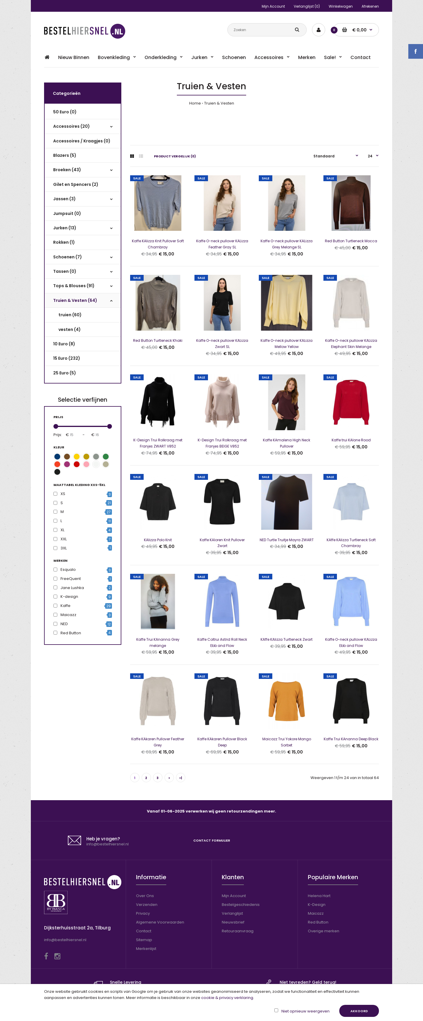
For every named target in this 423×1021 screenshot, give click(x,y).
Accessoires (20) (71, 126)
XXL (64, 539)
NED (64, 624)
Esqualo (68, 569)
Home (195, 103)
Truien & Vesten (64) (75, 300)
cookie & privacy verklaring (227, 997)
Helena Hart (319, 896)
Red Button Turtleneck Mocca (351, 240)
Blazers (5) (65, 155)
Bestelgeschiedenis (241, 904)
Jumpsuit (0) (67, 213)
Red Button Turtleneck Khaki (157, 340)
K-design (69, 596)
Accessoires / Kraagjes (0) (82, 141)
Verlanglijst (232, 913)
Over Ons (145, 896)
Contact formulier (211, 841)
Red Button (71, 633)
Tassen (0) (65, 271)
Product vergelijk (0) (175, 156)
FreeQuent (71, 578)
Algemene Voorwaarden (160, 922)
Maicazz (68, 615)
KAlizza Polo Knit (158, 539)
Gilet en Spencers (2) (76, 184)
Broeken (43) (67, 170)
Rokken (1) (64, 242)
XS (63, 494)
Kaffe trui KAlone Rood (351, 440)
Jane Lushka (72, 588)
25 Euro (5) (64, 373)
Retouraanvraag (238, 931)
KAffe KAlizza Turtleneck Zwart (287, 639)
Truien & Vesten (219, 103)
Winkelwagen (341, 6)
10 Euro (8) (64, 344)
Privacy (143, 913)
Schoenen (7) (67, 257)
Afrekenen (370, 6)
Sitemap (144, 940)
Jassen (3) (64, 199)
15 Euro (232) (66, 358)
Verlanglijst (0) (307, 6)
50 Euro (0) (65, 112)
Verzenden (146, 904)
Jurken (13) (65, 228)
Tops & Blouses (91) (74, 286)
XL (62, 530)
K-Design (316, 904)
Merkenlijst (146, 948)
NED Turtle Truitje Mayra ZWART (287, 539)
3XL (64, 548)
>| (180, 778)
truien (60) (71, 315)
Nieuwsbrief (233, 922)
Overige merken (323, 931)
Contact (143, 931)
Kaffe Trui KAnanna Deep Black (351, 738)
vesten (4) (70, 329)
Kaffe (65, 605)
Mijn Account (273, 6)
